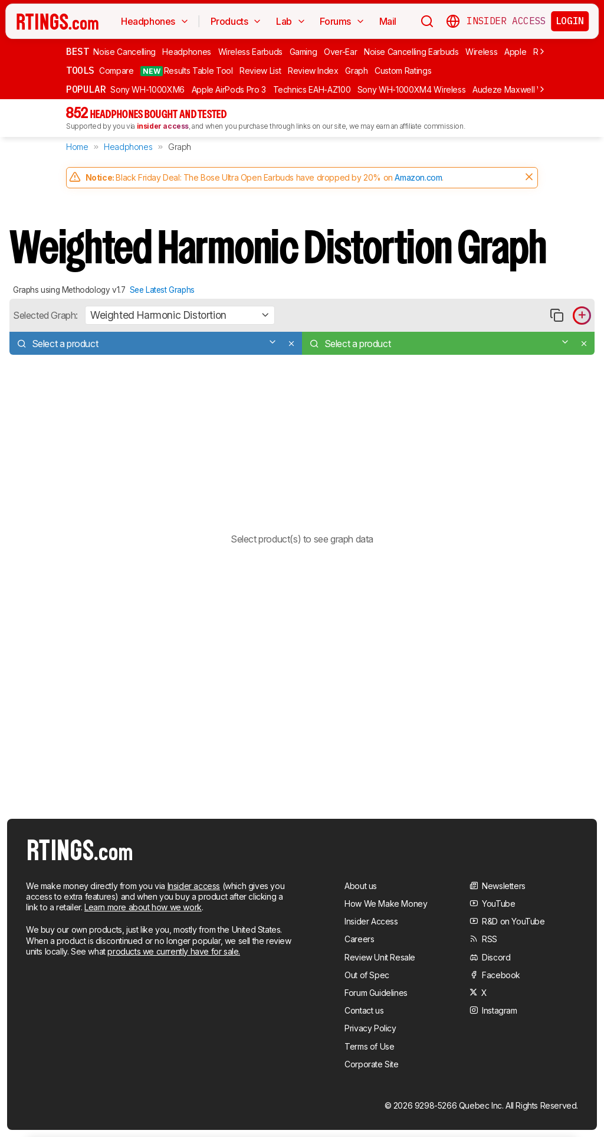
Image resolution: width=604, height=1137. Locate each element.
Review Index (313, 71)
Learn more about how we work (143, 907)
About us (360, 886)
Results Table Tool (186, 71)
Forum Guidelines (376, 993)
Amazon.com (418, 177)
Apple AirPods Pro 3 (229, 89)
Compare (116, 71)
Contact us (363, 1010)
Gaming (303, 52)
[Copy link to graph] (556, 315)
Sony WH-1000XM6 (147, 89)
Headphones (186, 52)
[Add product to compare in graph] (582, 315)
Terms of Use (369, 1046)
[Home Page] (57, 21)
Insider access (194, 886)
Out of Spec (366, 975)
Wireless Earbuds (250, 52)
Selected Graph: (45, 315)
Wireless (481, 52)
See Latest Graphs (162, 290)
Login (570, 21)
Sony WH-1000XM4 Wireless (411, 89)
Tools (80, 70)
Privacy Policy (370, 1028)
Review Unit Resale (379, 957)
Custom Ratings (403, 71)
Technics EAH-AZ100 (312, 89)
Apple (515, 52)
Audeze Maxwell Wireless (520, 89)
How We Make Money (385, 904)
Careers (359, 939)
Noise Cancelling (124, 52)
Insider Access (506, 21)
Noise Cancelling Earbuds (411, 52)
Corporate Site (371, 1064)
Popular (86, 89)
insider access (163, 126)
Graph (356, 71)
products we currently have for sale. (173, 951)
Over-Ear (340, 52)
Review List (260, 71)
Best (77, 51)
